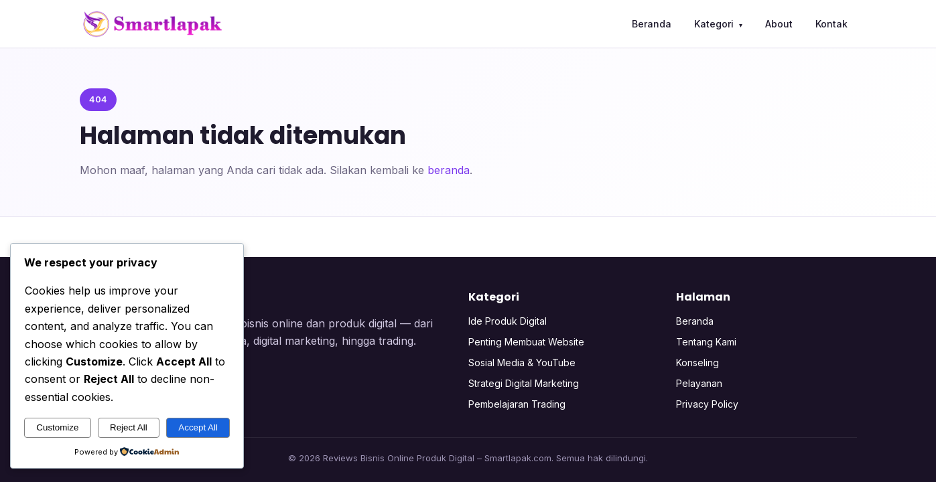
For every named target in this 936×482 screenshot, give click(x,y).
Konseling (697, 362)
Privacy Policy (707, 404)
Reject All (128, 427)
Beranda (651, 23)
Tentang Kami (706, 341)
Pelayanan (699, 383)
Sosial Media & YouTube (522, 362)
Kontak (831, 23)
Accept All (198, 427)
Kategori (718, 23)
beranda (448, 170)
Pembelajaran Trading (516, 404)
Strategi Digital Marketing (523, 383)
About (779, 23)
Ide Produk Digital (507, 321)
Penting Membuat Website (526, 341)
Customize (57, 427)
